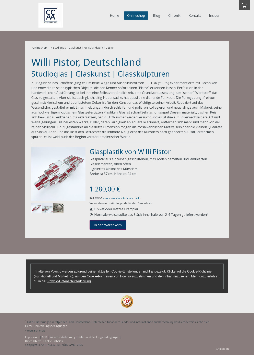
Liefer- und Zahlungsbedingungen (46, 326)
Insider (214, 15)
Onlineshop (136, 15)
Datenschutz (33, 341)
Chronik (174, 15)
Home (114, 15)
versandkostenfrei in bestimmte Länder (122, 198)
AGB (44, 337)
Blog (156, 15)
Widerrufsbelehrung (62, 337)
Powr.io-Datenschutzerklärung (69, 281)
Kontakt (195, 15)
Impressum (32, 337)
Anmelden (222, 349)
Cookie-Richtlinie (199, 271)
